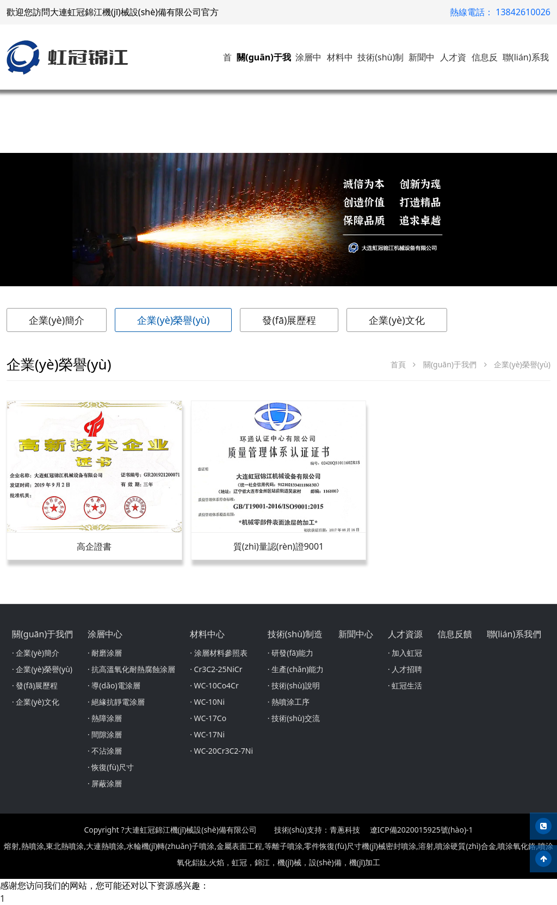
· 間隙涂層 (105, 734)
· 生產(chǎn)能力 (296, 669)
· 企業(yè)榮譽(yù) (42, 669)
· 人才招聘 (405, 669)
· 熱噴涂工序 (289, 702)
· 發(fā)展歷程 (35, 685)
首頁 (398, 364)
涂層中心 (105, 634)
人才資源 (405, 634)
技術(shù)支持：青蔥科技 (317, 829)
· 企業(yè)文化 (35, 702)
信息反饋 (454, 634)
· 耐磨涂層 (105, 653)
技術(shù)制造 (295, 634)
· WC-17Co (208, 718)
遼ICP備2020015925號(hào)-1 (421, 829)
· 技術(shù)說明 (294, 685)
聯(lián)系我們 (514, 634)
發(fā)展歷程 (289, 320)
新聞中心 (355, 634)
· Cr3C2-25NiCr (216, 669)
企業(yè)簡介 (56, 320)
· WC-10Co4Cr (214, 685)
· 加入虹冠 (405, 653)
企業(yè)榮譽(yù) (173, 320)
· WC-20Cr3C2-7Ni (221, 751)
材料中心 (207, 634)
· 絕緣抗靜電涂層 (116, 702)
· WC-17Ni (207, 734)
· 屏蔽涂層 (105, 783)
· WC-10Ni (207, 702)
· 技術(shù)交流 (294, 718)
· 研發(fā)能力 (290, 653)
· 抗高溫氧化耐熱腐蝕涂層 (131, 669)
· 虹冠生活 (405, 685)
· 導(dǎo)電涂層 (114, 685)
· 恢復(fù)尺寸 (111, 767)
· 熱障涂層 (105, 718)
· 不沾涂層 (105, 751)
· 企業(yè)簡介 (35, 653)
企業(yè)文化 (396, 320)
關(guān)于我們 (449, 364)
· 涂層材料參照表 (218, 653)
